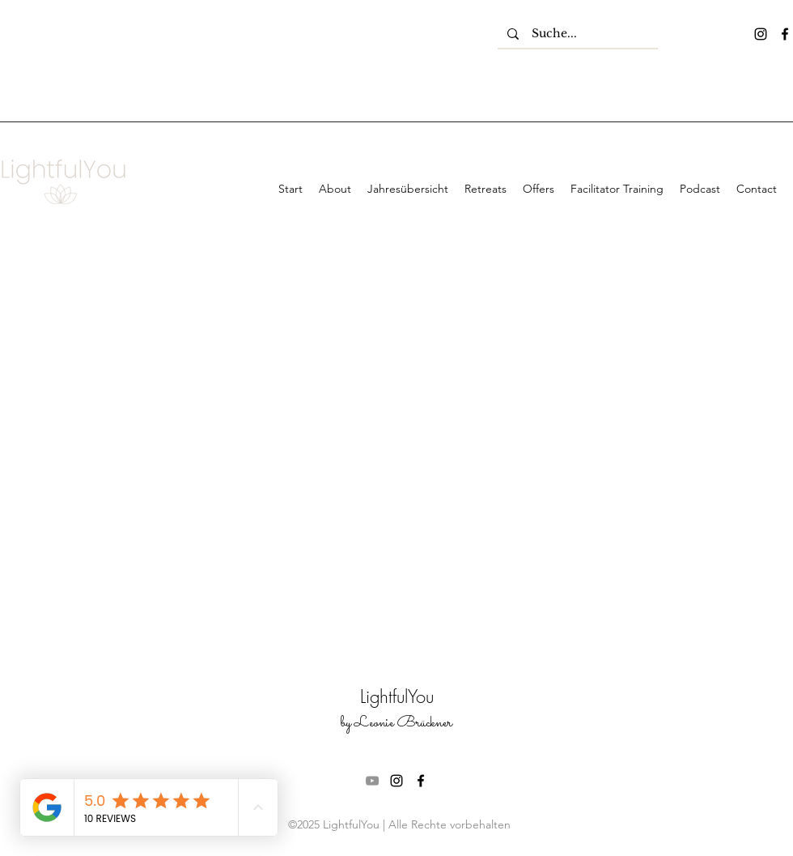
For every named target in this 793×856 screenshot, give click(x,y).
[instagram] (761, 34)
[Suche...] (578, 34)
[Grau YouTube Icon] (372, 781)
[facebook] (785, 34)
